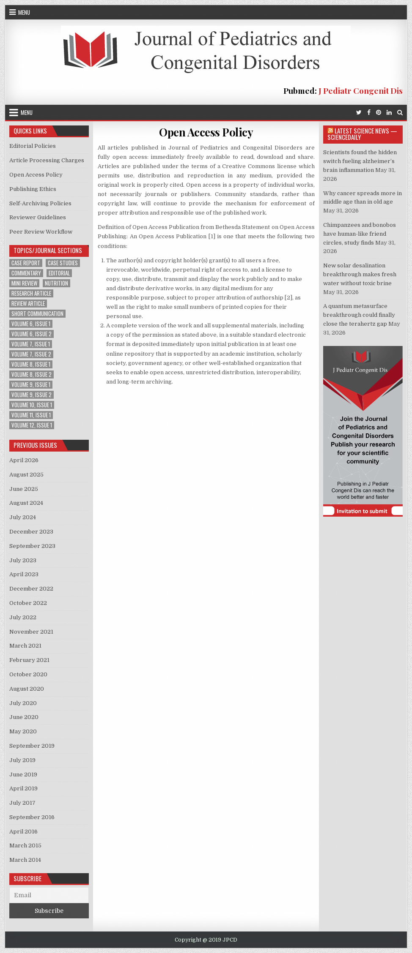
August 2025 (26, 474)
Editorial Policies (32, 146)
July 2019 (22, 760)
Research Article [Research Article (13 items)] (31, 293)
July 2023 (22, 560)
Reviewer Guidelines (37, 217)
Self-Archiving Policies (40, 203)
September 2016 (32, 817)
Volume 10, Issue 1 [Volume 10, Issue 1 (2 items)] (31, 405)
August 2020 (26, 689)
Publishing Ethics (32, 189)
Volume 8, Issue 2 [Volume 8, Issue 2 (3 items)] (31, 374)
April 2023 (23, 574)
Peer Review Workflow (40, 232)
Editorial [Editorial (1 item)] (59, 273)
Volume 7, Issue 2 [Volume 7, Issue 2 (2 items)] (31, 354)
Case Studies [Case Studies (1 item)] (63, 263)
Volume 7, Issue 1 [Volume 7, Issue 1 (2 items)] (30, 344)
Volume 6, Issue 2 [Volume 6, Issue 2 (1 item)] (31, 334)
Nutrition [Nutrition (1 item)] (56, 283)
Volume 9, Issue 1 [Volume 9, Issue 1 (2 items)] (30, 385)
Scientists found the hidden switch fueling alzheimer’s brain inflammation (360, 161)
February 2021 (29, 660)
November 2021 (31, 632)
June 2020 (23, 717)
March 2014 (25, 860)
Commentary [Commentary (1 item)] (26, 273)
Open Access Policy (206, 132)
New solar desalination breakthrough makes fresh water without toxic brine (359, 274)
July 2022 (22, 617)
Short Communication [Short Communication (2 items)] (37, 314)
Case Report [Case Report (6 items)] (25, 263)
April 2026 (23, 460)
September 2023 (32, 546)
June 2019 (23, 774)
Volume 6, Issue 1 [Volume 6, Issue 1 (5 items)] (30, 324)
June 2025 (23, 489)
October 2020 (28, 674)
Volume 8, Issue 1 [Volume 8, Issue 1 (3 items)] (30, 364)
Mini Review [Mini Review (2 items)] (24, 283)
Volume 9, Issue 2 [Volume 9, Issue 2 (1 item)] (31, 395)
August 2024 (26, 503)
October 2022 (28, 603)
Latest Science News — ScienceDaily (362, 134)
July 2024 (22, 517)
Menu (24, 12)
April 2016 (23, 831)
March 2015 (25, 845)
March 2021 (25, 646)
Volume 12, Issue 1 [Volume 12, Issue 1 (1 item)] (31, 425)
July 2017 (22, 803)
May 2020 (23, 731)
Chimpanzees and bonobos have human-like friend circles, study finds (359, 234)
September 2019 (32, 746)
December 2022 (31, 588)
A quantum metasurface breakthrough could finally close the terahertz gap (359, 315)
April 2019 (23, 788)
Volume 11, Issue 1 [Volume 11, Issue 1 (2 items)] (31, 415)
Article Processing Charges (46, 160)
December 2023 (31, 531)
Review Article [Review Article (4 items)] (28, 304)
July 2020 (23, 703)
